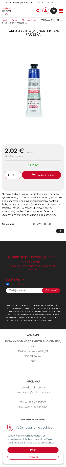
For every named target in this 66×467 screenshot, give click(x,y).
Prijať (33, 450)
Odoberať (51, 290)
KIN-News (16, 284)
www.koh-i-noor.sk (33, 387)
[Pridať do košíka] (41, 175)
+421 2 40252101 (49, 2)
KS (13, 175)
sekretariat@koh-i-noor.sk (22, 2)
